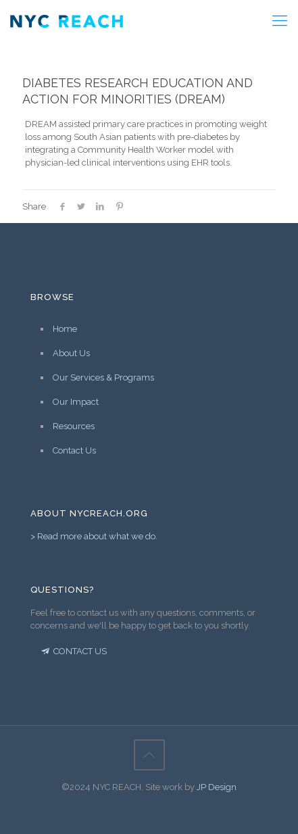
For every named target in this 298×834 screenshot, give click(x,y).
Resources (74, 426)
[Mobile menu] (279, 20)
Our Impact (76, 402)
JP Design (217, 787)
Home (65, 329)
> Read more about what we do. (93, 536)
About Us (71, 353)
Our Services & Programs (103, 377)
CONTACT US (73, 651)
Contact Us (74, 450)
